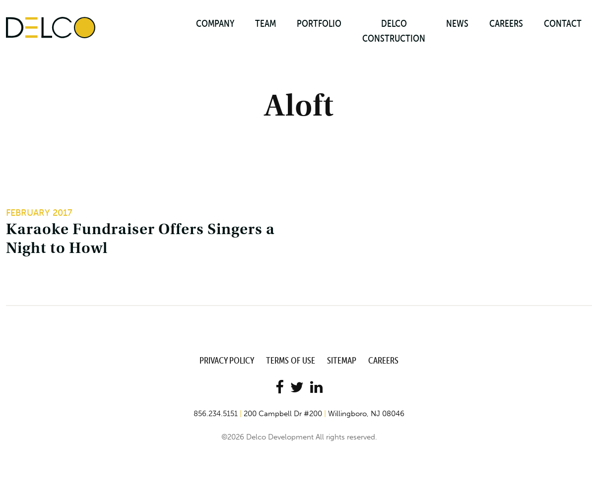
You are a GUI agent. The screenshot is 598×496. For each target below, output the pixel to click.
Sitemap (341, 360)
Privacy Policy (226, 360)
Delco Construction (393, 30)
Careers (506, 23)
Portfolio (319, 23)
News (457, 23)
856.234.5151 (216, 413)
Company (215, 23)
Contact (563, 23)
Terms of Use (290, 360)
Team (265, 23)
